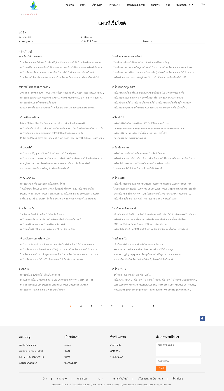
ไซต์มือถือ (178, 379)
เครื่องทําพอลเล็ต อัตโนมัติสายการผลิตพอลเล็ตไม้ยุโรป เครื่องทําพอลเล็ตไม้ (149, 92)
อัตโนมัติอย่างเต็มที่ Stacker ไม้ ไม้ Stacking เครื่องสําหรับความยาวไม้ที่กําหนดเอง (58, 198)
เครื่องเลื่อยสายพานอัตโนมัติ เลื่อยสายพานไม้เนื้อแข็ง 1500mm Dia (51, 259)
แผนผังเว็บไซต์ (120, 379)
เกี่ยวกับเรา (97, 5)
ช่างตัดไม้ (24, 269)
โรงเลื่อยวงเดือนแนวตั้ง (124, 208)
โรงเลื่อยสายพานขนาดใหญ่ (127, 56)
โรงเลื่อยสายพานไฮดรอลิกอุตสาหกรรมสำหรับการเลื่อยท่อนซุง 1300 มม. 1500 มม (59, 254)
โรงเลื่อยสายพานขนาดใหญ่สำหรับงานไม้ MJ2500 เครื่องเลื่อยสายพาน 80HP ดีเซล (153, 67)
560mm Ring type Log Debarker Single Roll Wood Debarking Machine (54, 284)
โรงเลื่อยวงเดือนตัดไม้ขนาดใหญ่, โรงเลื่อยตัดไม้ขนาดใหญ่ (141, 62)
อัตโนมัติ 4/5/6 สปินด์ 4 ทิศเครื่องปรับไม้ (132, 275)
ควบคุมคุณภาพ (26, 41)
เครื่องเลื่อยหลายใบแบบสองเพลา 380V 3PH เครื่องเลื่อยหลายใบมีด (51, 133)
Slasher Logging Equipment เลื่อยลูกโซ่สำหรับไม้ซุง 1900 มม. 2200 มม (147, 254)
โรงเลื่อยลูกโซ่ (120, 238)
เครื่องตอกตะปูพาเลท (123, 87)
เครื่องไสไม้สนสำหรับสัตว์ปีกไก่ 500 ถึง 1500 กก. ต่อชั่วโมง (141, 123)
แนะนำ (67, 345)
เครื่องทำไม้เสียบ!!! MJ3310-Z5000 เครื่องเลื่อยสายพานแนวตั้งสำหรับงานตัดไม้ (151, 229)
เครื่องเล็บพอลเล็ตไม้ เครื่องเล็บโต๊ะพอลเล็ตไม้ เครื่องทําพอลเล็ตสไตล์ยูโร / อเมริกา (152, 102)
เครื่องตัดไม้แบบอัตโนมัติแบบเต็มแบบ (38, 102)
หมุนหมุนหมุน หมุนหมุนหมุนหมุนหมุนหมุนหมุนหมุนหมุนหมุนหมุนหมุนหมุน (149, 128)
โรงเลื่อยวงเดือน (27, 208)
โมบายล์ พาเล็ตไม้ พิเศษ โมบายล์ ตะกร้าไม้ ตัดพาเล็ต (139, 168)
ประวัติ (67, 351)
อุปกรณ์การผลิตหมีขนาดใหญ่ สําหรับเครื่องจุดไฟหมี (44, 168)
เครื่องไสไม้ (118, 117)
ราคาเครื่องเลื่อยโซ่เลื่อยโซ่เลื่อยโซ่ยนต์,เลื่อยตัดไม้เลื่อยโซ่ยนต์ (143, 259)
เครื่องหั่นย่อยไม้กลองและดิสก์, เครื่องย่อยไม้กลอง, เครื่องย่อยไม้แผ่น (145, 198)
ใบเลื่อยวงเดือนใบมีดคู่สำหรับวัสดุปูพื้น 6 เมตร (42, 214)
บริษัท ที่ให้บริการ (89, 41)
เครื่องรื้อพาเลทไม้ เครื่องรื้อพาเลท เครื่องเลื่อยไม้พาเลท (139, 153)
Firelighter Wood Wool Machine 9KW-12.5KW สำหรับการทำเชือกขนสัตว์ (55, 163)
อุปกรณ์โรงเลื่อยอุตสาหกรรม (34, 87)
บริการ (67, 357)
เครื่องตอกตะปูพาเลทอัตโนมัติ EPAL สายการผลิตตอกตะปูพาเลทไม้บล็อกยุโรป (150, 107)
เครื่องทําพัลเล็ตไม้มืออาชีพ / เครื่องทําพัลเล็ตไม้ (42, 184)
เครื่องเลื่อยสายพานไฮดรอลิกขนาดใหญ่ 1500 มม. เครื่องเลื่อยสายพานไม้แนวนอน (59, 249)
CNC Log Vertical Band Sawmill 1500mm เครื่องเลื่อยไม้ (140, 224)
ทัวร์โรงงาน (114, 5)
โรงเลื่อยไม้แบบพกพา (30, 56)
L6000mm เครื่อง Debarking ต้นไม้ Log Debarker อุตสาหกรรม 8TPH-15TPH (56, 280)
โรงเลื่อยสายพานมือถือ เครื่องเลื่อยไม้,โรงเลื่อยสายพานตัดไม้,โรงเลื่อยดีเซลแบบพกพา (60, 62)
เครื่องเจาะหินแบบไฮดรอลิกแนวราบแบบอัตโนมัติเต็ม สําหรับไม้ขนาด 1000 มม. (58, 244)
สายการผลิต (115, 345)
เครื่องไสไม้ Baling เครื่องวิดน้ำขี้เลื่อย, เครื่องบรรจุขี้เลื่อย (140, 133)
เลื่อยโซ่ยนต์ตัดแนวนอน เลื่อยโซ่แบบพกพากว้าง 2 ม (138, 244)
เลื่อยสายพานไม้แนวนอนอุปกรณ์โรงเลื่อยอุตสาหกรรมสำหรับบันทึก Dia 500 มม (57, 107)
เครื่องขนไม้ (25, 147)
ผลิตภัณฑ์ (62, 379)
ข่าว (168, 5)
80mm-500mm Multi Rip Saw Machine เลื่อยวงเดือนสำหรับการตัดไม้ (52, 123)
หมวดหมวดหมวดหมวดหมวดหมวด (130, 138)
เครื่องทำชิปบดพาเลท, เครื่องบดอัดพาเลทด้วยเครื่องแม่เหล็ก (142, 163)
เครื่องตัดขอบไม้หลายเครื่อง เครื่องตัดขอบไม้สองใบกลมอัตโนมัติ (50, 219)
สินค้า (83, 5)
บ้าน (45, 379)
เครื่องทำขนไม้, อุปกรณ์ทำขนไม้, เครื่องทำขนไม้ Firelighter (48, 153)
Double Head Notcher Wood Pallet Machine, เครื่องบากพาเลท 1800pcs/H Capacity (60, 193)
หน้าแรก (69, 5)
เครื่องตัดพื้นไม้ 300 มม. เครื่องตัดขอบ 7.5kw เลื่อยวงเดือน (47, 229)
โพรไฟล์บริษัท (25, 37)
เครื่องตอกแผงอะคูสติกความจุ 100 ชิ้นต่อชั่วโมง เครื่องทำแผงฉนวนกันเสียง (149, 97)
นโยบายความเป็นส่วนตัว (150, 379)
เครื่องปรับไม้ (119, 269)
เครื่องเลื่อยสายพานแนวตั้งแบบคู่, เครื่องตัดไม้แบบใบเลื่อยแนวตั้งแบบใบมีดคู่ (150, 219)
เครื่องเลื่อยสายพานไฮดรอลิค (34, 238)
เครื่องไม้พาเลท (27, 178)
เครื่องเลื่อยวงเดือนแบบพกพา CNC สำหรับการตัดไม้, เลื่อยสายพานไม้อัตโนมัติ (57, 72)
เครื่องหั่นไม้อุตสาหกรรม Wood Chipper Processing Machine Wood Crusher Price (152, 184)
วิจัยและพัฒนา (116, 357)
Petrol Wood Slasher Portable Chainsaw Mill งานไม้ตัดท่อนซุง (143, 249)
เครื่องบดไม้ (118, 178)
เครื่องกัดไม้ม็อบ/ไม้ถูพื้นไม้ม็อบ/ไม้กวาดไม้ (40, 275)
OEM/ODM (115, 351)
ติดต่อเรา (155, 5)
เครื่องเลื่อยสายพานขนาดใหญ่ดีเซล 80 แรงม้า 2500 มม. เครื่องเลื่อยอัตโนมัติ (150, 77)
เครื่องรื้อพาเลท (120, 147)
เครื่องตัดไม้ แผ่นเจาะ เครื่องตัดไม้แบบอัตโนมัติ (42, 224)
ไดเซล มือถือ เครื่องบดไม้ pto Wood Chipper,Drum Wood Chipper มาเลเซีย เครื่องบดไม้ (155, 188)
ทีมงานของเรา (70, 363)
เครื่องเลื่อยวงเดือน (29, 117)
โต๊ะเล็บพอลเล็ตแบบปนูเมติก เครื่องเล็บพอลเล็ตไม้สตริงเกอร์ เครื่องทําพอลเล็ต (57, 188)
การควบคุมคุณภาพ (136, 5)
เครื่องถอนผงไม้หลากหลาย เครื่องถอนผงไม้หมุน (42, 289)
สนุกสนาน (182, 5)
